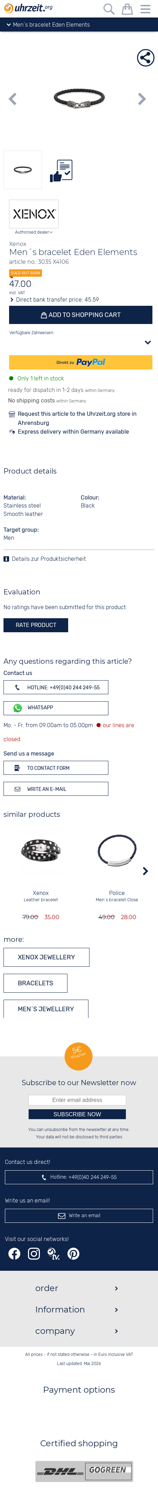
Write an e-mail (39, 789)
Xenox (41, 893)
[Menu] (145, 10)
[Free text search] (109, 10)
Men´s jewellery (46, 1009)
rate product (36, 625)
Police (117, 893)
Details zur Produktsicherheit (49, 559)
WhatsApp (32, 708)
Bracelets (35, 983)
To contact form (41, 768)
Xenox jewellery (46, 957)
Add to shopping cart (84, 315)
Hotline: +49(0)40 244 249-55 (56, 687)
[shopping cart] (127, 10)
